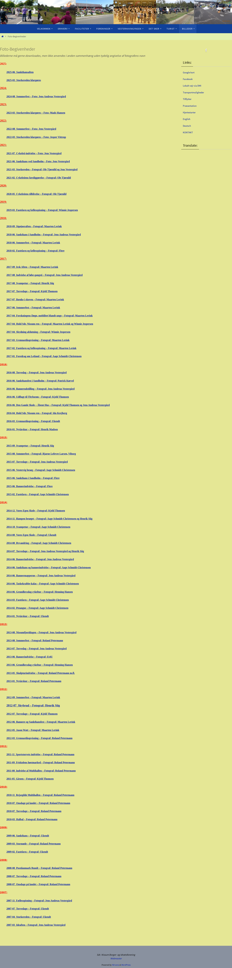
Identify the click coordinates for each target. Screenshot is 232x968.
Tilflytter (188, 99)
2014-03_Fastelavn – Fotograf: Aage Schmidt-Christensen (42, 599)
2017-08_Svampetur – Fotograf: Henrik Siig (33, 283)
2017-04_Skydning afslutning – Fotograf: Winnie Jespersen (43, 331)
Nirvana (115, 964)
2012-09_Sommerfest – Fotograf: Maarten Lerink (37, 697)
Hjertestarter (190, 112)
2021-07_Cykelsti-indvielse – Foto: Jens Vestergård (37, 153)
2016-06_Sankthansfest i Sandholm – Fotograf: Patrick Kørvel (45, 380)
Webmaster (116, 958)
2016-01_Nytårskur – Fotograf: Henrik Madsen (35, 429)
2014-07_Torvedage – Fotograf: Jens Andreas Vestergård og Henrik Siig (50, 551)
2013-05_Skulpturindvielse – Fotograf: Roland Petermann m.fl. (45, 673)
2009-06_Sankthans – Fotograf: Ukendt (30, 835)
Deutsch (188, 125)
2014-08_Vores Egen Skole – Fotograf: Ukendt (35, 534)
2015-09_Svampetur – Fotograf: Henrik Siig (33, 445)
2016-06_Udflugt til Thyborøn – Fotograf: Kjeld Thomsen (42, 396)
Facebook (189, 79)
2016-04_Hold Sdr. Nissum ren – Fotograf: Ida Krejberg (41, 413)
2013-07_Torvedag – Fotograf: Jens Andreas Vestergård (40, 648)
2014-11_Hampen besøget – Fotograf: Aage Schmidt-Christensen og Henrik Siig (55, 518)
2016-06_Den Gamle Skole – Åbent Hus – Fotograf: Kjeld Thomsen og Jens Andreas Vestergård (65, 405)
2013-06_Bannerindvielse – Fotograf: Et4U (32, 656)
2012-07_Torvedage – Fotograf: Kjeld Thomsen (35, 713)
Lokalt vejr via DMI (194, 85)
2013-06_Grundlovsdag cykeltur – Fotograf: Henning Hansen (44, 664)
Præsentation (191, 105)
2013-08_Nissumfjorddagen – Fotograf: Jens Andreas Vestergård (46, 632)
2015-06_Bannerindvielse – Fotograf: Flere (32, 486)
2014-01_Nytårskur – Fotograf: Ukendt (30, 616)
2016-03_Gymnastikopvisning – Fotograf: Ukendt (37, 421)
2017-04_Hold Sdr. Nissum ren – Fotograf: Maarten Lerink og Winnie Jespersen (56, 323)
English (187, 119)
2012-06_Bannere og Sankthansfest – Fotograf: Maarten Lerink (45, 721)
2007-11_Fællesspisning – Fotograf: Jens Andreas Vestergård (44, 900)
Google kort (190, 72)
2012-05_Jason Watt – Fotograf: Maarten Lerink (36, 730)
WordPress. (126, 964)
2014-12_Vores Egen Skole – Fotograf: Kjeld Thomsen (39, 510)
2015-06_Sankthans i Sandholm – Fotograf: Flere (36, 478)
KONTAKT (189, 132)
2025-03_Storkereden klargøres (23, 80)
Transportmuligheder (196, 92)
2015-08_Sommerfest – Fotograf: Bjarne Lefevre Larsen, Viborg (46, 453)
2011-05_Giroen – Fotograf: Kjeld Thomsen (33, 778)
